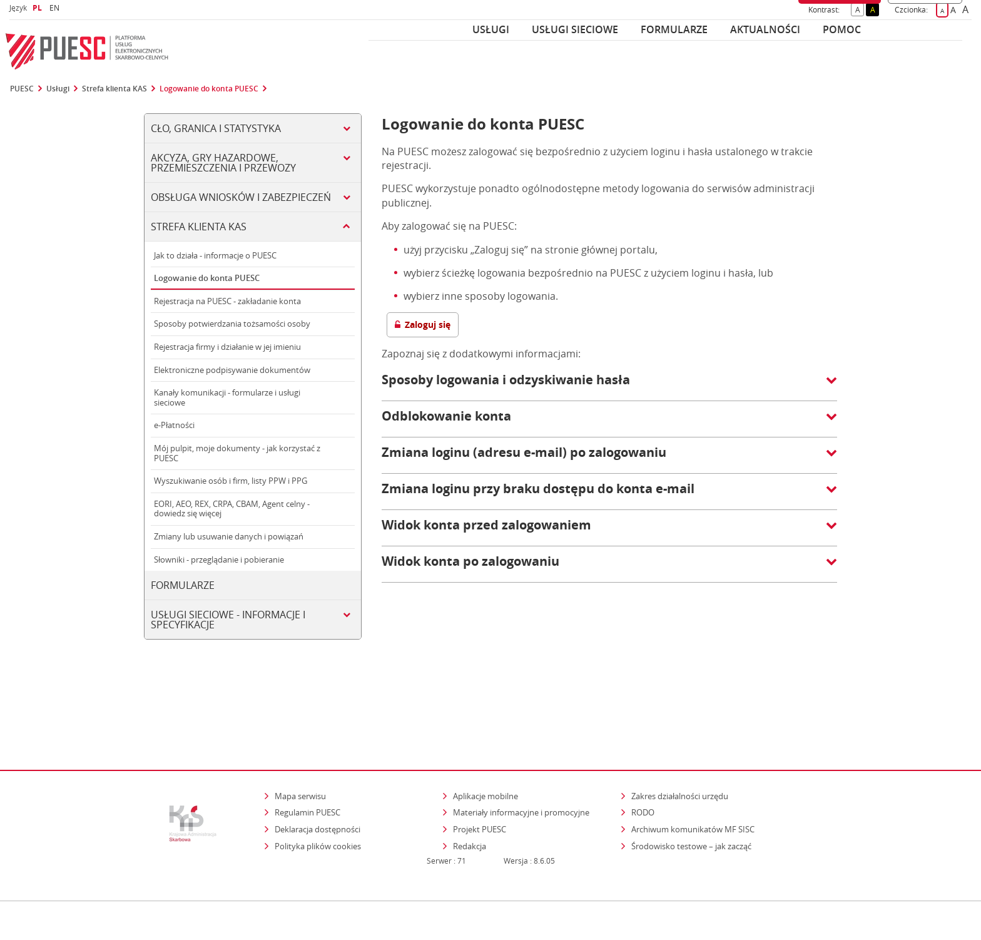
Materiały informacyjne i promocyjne (521, 758)
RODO (642, 758)
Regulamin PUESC (307, 758)
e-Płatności (174, 425)
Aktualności (765, 29)
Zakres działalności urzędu (680, 741)
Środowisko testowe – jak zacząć (692, 791)
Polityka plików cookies (318, 791)
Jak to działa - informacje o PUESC (215, 255)
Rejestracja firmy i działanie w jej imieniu (227, 346)
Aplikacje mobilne (485, 741)
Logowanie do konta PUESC (209, 89)
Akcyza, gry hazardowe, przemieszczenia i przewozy (223, 163)
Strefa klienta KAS (114, 89)
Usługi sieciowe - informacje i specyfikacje (228, 619)
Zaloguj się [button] (422, 324)
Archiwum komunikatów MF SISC (693, 774)
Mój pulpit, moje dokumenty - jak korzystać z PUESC (237, 453)
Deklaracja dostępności (317, 774)
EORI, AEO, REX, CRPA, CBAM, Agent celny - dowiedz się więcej (232, 508)
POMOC (842, 29)
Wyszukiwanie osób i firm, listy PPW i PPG (230, 480)
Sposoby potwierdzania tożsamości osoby (232, 323)
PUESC (22, 89)
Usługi (490, 29)
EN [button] (56, 8)
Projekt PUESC (479, 774)
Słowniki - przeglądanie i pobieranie (219, 559)
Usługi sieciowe (575, 29)
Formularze (674, 29)
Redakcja (469, 791)
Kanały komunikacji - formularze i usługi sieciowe (227, 397)
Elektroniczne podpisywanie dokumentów (232, 369)
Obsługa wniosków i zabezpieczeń (241, 197)
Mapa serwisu (300, 741)
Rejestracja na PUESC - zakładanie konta (227, 301)
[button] (609, 386)
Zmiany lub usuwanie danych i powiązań (228, 536)
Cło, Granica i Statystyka (216, 128)
